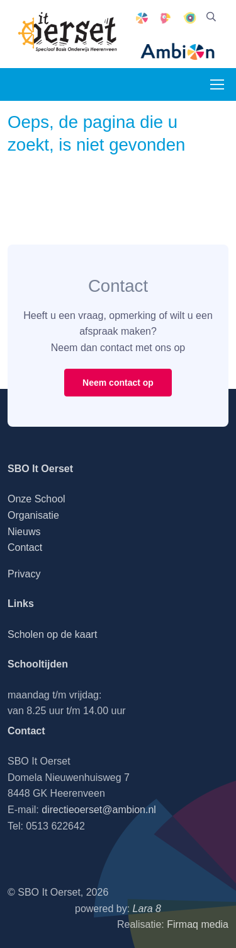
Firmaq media (197, 924)
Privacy (24, 574)
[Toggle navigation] (216, 84)
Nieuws (24, 531)
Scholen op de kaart (52, 634)
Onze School (36, 499)
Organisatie (33, 515)
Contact (25, 547)
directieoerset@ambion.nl (99, 809)
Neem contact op (118, 383)
